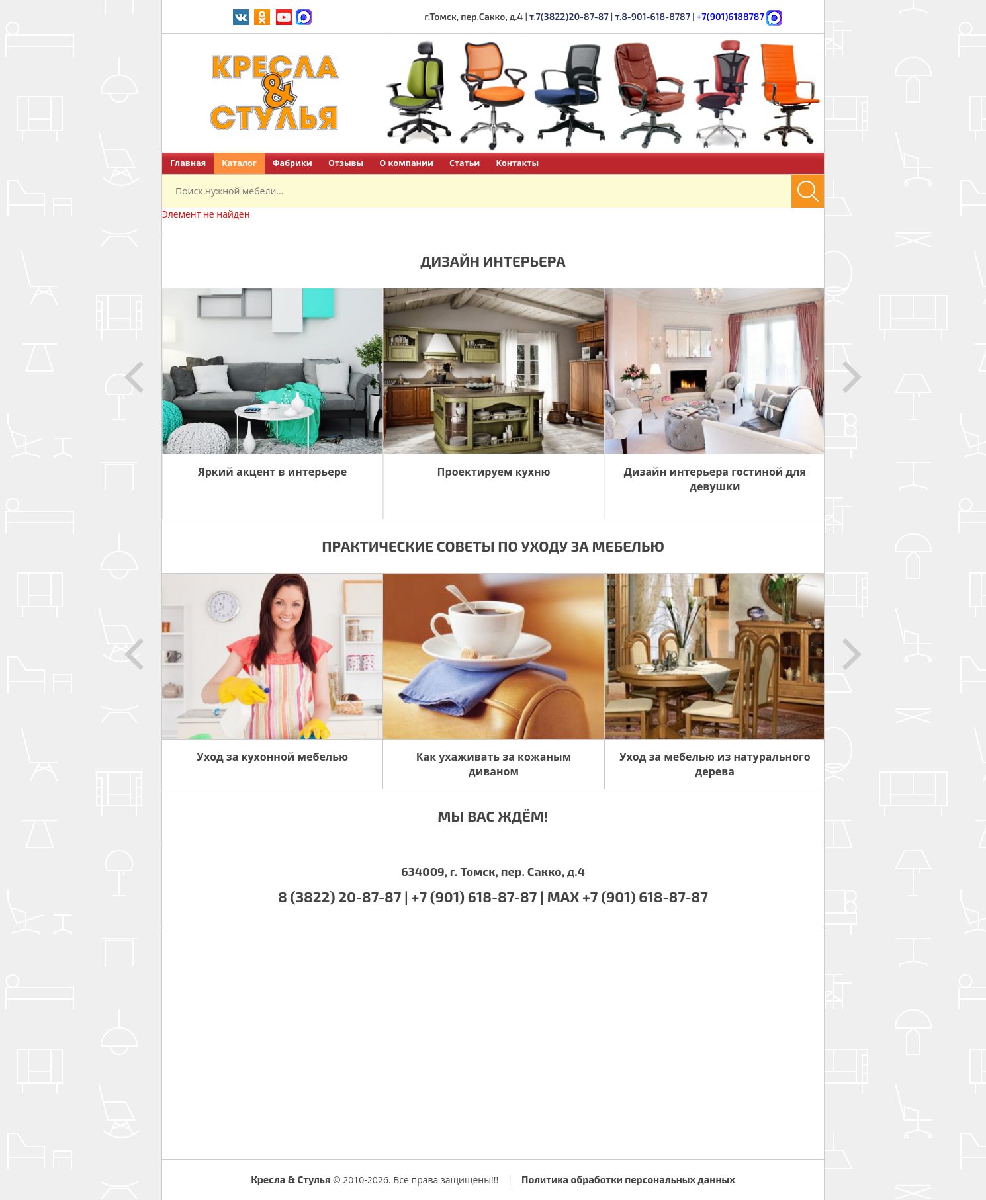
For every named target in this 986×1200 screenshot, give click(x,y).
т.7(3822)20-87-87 (569, 16)
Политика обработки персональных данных (628, 1179)
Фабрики (292, 163)
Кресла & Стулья (290, 1179)
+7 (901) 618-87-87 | (478, 896)
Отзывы (345, 163)
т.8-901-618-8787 (652, 16)
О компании (406, 163)
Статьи (464, 163)
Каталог (239, 163)
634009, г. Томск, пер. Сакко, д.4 (493, 871)
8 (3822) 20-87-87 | (344, 896)
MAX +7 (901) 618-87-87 (627, 896)
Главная (188, 163)
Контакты (517, 163)
